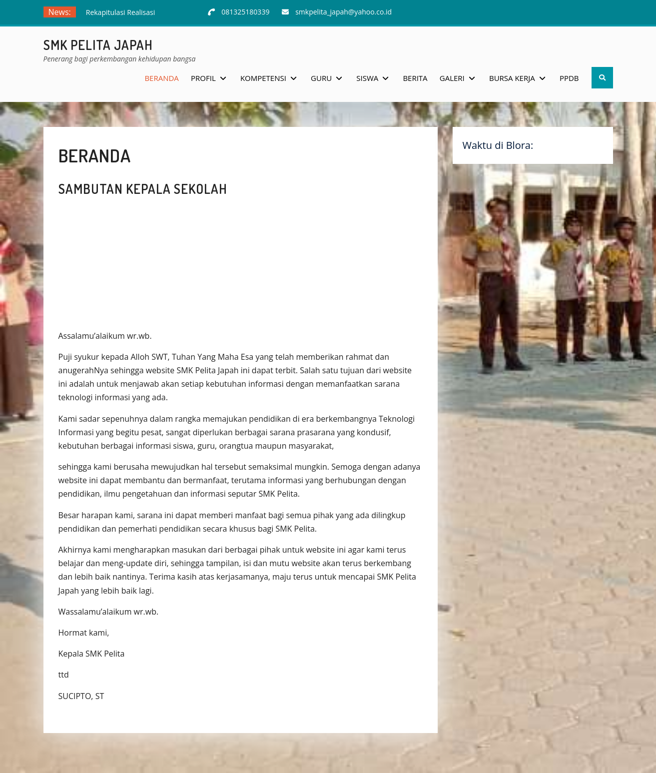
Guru (321, 78)
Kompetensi (263, 78)
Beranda (161, 78)
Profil (203, 78)
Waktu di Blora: (498, 145)
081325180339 (245, 11)
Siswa (367, 78)
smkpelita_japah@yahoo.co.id (343, 11)
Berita (415, 78)
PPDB (569, 78)
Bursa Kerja (512, 78)
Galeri (452, 78)
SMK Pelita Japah (98, 44)
